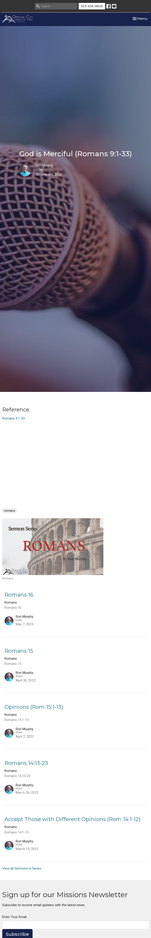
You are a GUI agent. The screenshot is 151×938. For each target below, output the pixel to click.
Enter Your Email (14, 917)
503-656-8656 (92, 6)
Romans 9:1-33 (13, 418)
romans (9, 511)
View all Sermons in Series (21, 868)
